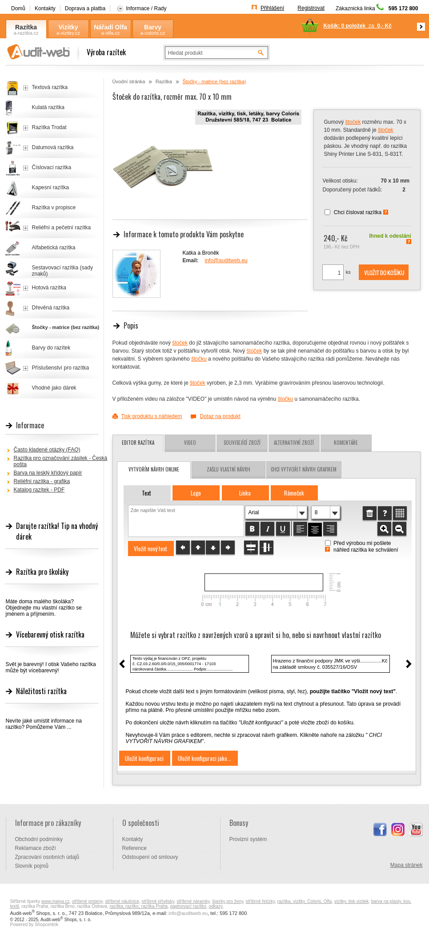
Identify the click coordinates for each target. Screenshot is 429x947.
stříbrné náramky (192, 901)
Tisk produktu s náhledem (151, 416)
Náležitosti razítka (41, 691)
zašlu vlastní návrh (228, 469)
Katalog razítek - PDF (39, 490)
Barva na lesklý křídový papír (48, 473)
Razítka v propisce (54, 207)
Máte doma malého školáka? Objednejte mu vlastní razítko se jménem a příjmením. (44, 607)
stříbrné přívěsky (158, 901)
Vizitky (68, 27)
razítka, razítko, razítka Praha (138, 906)
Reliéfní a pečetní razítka (61, 227)
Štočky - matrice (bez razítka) (214, 81)
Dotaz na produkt (220, 416)
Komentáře (346, 442)
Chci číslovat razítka (357, 212)
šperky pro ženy (227, 901)
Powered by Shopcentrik (34, 924)
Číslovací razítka (52, 167)
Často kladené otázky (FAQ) (47, 450)
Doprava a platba (85, 8)
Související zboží (242, 442)
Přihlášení (272, 8)
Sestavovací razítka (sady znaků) (62, 270)
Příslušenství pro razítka (60, 368)
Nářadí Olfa (110, 27)
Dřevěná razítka (51, 308)
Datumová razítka (53, 147)
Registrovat (311, 8)
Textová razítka (50, 87)
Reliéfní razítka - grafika (42, 481)
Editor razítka (138, 442)
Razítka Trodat (49, 127)
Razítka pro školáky (42, 571)
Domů (18, 8)
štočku (199, 359)
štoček (353, 122)
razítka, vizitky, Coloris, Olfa (304, 901)
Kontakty (45, 8)
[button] (383, 272)
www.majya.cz (55, 901)
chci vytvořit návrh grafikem (304, 469)
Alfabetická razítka (54, 247)
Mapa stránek (406, 865)
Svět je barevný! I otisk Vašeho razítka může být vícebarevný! (51, 667)
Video (190, 442)
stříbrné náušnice (122, 901)
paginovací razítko (188, 906)
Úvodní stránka (128, 81)
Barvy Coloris (152, 27)
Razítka (26, 27)
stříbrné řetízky (260, 901)
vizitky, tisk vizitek (351, 901)
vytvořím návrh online (153, 469)
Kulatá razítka (48, 107)
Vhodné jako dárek (54, 388)
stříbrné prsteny (87, 901)
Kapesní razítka (50, 187)
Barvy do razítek (51, 348)
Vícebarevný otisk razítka (50, 634)
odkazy (215, 906)
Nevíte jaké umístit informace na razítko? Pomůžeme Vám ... (44, 724)
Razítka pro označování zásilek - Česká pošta (61, 461)
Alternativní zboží (294, 442)
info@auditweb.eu (226, 260)
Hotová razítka (49, 288)
